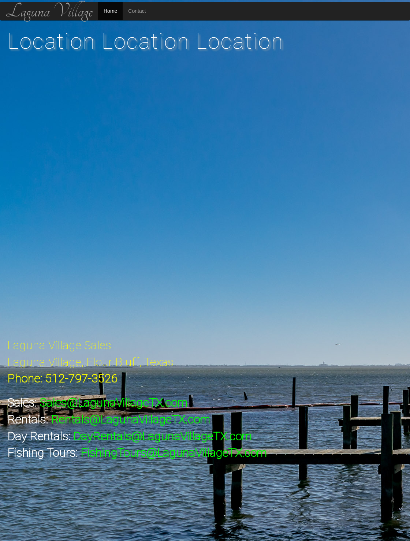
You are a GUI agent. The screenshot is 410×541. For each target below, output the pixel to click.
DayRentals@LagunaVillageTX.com (162, 436)
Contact (137, 11)
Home (110, 11)
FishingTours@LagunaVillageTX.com (173, 453)
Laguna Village (49, 11)
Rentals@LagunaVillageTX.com (130, 419)
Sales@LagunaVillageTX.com (113, 403)
